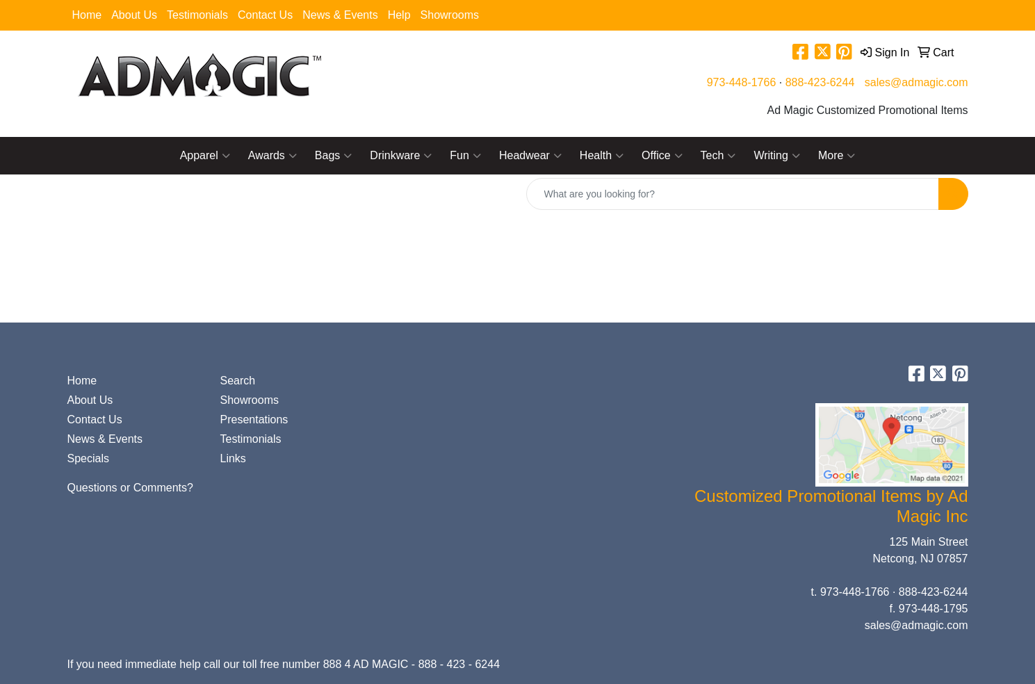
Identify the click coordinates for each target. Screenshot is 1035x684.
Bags (333, 155)
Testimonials (197, 15)
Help (399, 15)
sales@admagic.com (916, 82)
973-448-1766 (741, 82)
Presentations (254, 419)
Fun (465, 155)
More (836, 155)
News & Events (339, 15)
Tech (718, 155)
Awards (272, 155)
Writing (776, 155)
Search (238, 380)
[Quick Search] (732, 194)
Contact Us (265, 15)
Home (87, 15)
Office (662, 155)
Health (602, 155)
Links (233, 458)
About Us (134, 15)
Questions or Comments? (130, 488)
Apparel (205, 155)
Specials (88, 458)
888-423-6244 (820, 82)
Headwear (530, 155)
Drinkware (401, 155)
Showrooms (450, 15)
